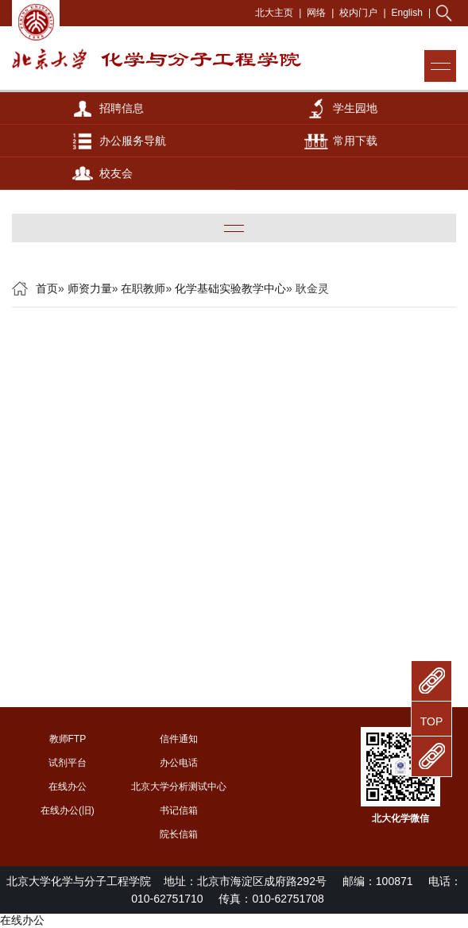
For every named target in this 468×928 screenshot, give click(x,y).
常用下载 (355, 140)
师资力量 (90, 288)
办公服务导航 (132, 140)
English (407, 12)
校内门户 (358, 12)
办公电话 (179, 762)
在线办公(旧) (68, 810)
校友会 (116, 173)
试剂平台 (67, 762)
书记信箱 (179, 810)
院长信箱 (179, 834)
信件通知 (179, 738)
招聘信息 (121, 108)
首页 (47, 288)
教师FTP (68, 738)
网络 (316, 12)
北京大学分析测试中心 (178, 786)
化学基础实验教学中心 (230, 288)
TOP (431, 721)
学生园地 (355, 108)
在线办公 (67, 786)
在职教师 (143, 288)
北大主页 (274, 12)
